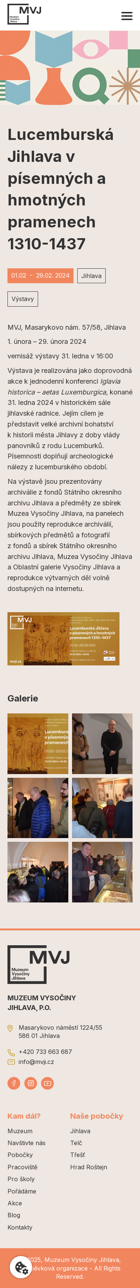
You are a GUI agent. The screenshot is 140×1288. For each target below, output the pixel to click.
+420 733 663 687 (45, 1051)
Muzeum (19, 1131)
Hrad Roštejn (88, 1167)
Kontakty (19, 1227)
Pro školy (21, 1179)
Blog (13, 1215)
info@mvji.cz (36, 1061)
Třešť (77, 1154)
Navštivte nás (26, 1143)
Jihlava (80, 1131)
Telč (76, 1143)
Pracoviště (22, 1167)
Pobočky (20, 1154)
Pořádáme (21, 1191)
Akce (14, 1203)
